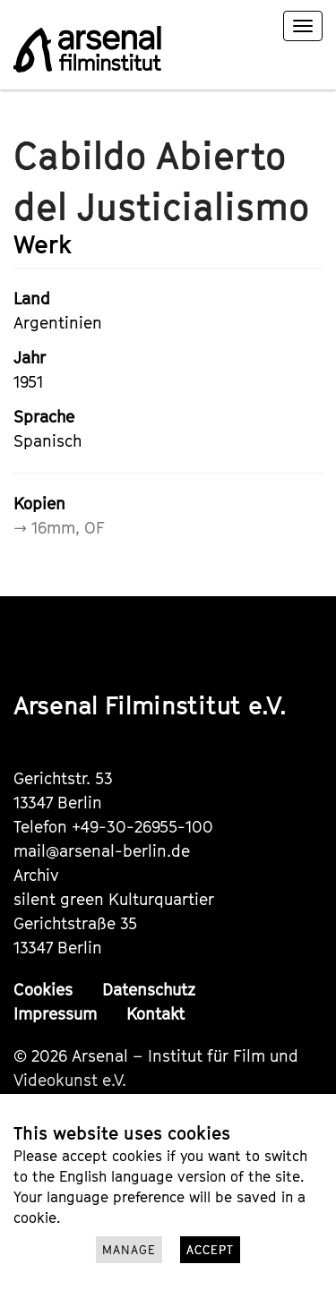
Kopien (39, 503)
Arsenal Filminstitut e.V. (150, 705)
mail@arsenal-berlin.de (101, 850)
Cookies (43, 989)
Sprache (43, 416)
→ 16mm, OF (59, 527)
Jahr (29, 357)
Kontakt (155, 1013)
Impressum (55, 1013)
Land (31, 298)
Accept (210, 1250)
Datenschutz (148, 989)
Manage (129, 1250)
